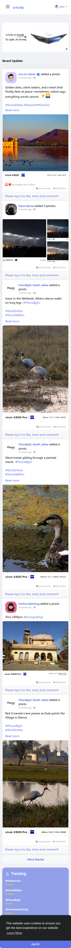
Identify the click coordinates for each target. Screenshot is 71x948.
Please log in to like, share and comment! (32, 196)
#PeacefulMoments (37, 105)
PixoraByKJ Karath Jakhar (34, 285)
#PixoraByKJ (31, 302)
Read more (12, 110)
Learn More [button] (14, 933)
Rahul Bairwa (26, 206)
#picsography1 (33, 617)
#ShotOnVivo (14, 311)
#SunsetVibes (14, 105)
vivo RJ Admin (27, 74)
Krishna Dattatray (29, 603)
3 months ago (25, 77)
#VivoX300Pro (14, 315)
